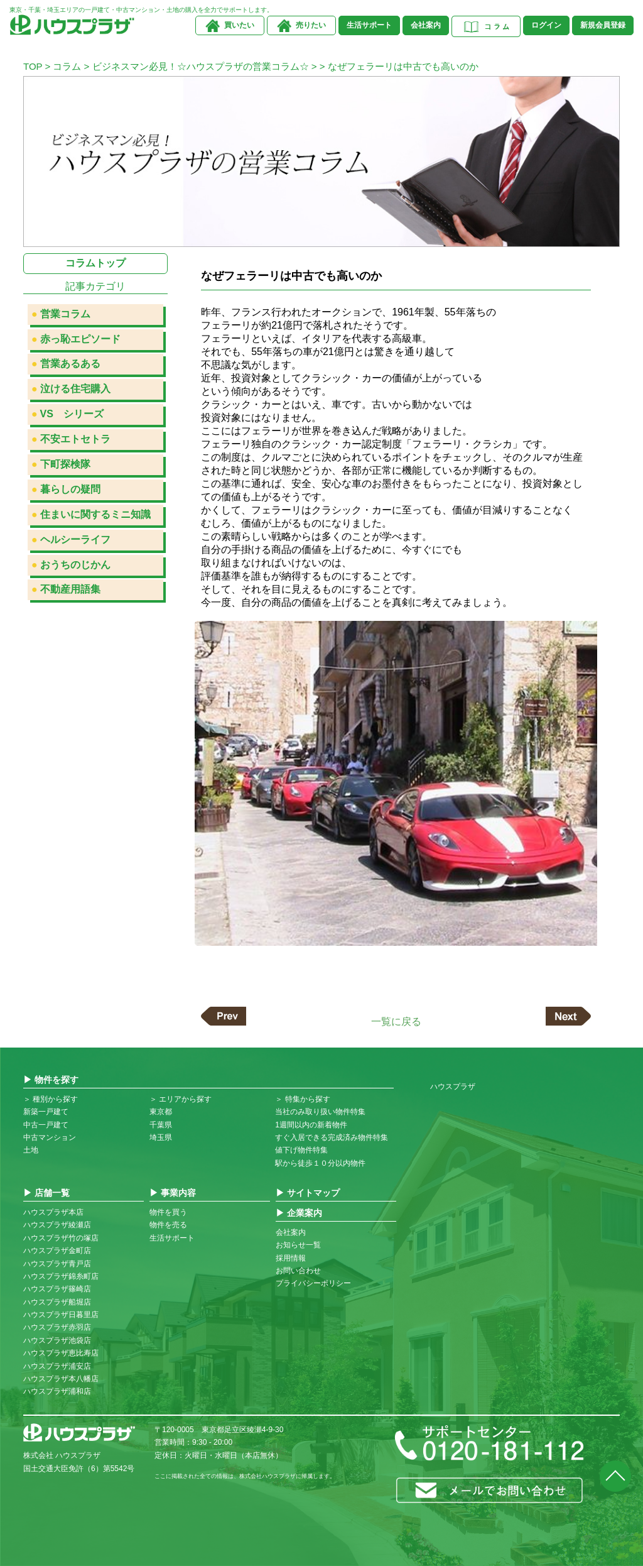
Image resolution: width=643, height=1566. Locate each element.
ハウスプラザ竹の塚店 (61, 1238)
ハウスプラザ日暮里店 (61, 1314)
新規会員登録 (602, 25)
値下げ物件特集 (301, 1150)
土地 (30, 1150)
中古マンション (49, 1137)
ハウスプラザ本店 (53, 1212)
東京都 (160, 1111)
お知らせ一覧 (298, 1244)
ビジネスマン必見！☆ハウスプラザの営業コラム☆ (200, 66)
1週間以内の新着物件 (311, 1124)
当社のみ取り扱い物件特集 (320, 1111)
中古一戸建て (45, 1124)
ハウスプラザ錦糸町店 (61, 1276)
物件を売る (168, 1224)
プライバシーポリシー (313, 1283)
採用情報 (291, 1258)
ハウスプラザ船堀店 (57, 1302)
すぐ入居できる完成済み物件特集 (331, 1137)
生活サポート (369, 25)
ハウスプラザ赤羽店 (57, 1327)
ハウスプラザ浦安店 (57, 1366)
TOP (32, 66)
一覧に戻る (396, 1021)
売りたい (311, 25)
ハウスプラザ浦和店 (57, 1391)
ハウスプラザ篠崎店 (57, 1288)
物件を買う (168, 1212)
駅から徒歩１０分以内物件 (320, 1163)
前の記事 (223, 1016)
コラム (67, 66)
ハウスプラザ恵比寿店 (61, 1353)
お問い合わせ (298, 1270)
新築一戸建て (45, 1111)
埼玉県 (160, 1137)
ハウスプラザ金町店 (57, 1250)
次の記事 (568, 1016)
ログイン (546, 25)
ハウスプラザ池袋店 (57, 1340)
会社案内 (426, 25)
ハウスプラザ (452, 1086)
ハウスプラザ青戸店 (57, 1263)
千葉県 (160, 1124)
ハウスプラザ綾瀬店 (57, 1224)
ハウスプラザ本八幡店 (61, 1378)
